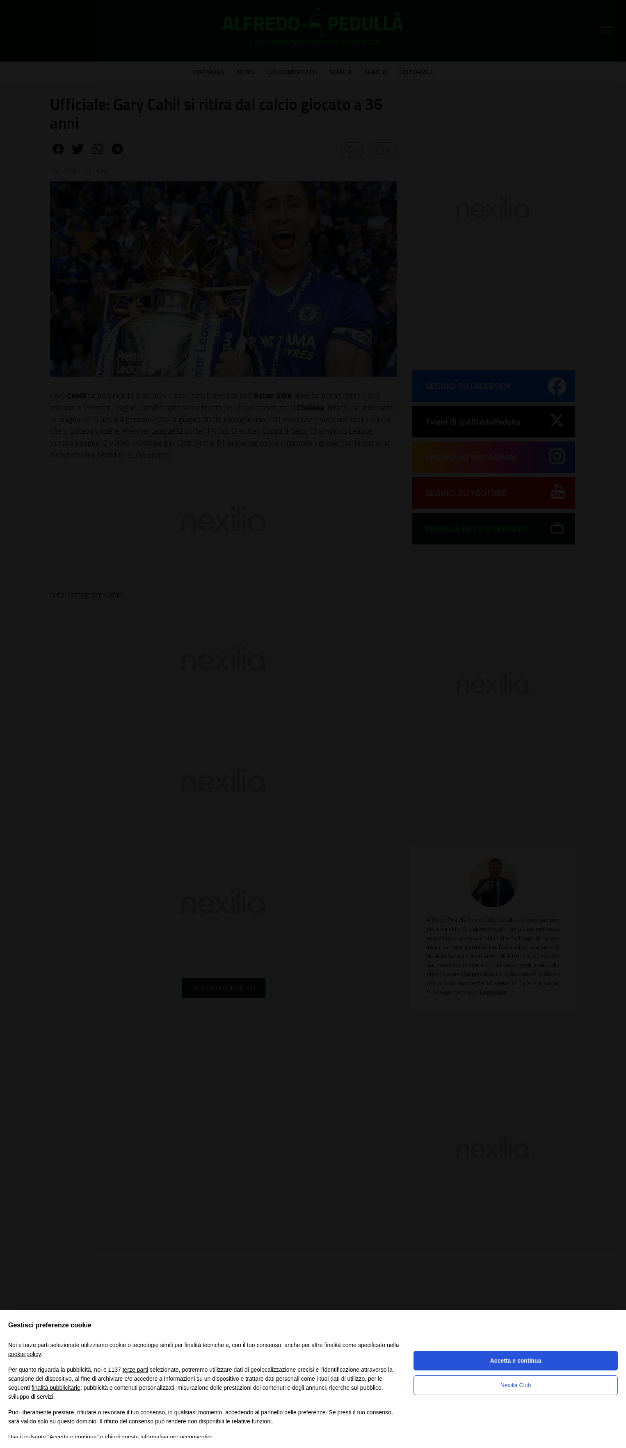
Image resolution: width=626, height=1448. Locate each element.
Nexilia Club (515, 1385)
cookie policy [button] (24, 1354)
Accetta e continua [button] (515, 1360)
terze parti (135, 1369)
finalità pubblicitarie (56, 1387)
